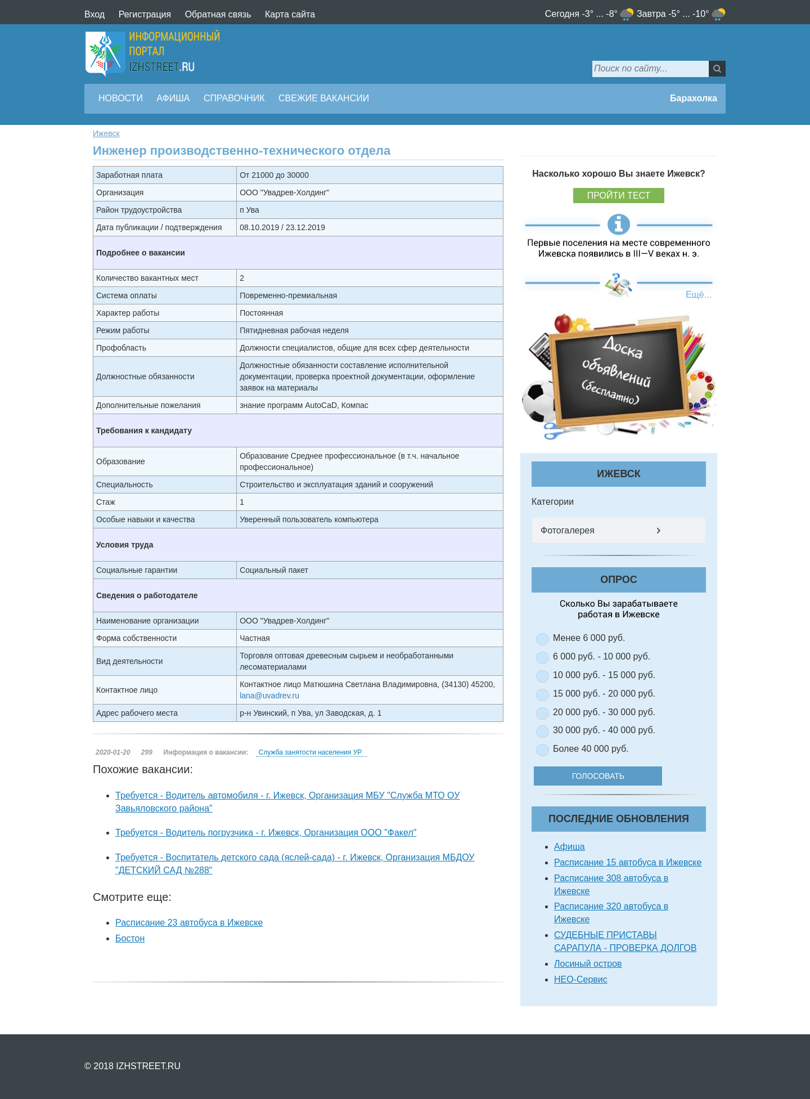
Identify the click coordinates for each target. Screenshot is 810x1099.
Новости (120, 98)
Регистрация (145, 14)
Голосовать (607, 775)
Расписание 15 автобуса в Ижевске (627, 862)
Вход (94, 14)
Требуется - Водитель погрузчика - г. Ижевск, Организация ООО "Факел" (265, 832)
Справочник (234, 98)
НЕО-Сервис (581, 979)
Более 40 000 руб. (591, 748)
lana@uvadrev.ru (269, 695)
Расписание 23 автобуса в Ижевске (189, 922)
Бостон (130, 938)
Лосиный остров (588, 963)
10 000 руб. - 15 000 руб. (604, 675)
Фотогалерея (568, 530)
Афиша (173, 98)
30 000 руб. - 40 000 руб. (604, 730)
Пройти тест (619, 195)
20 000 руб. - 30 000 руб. (604, 712)
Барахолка (693, 98)
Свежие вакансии (323, 98)
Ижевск (106, 133)
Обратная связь (218, 14)
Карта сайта (290, 14)
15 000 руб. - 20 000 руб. (604, 693)
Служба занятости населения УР (310, 752)
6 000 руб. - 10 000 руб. (601, 656)
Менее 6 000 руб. (589, 638)
